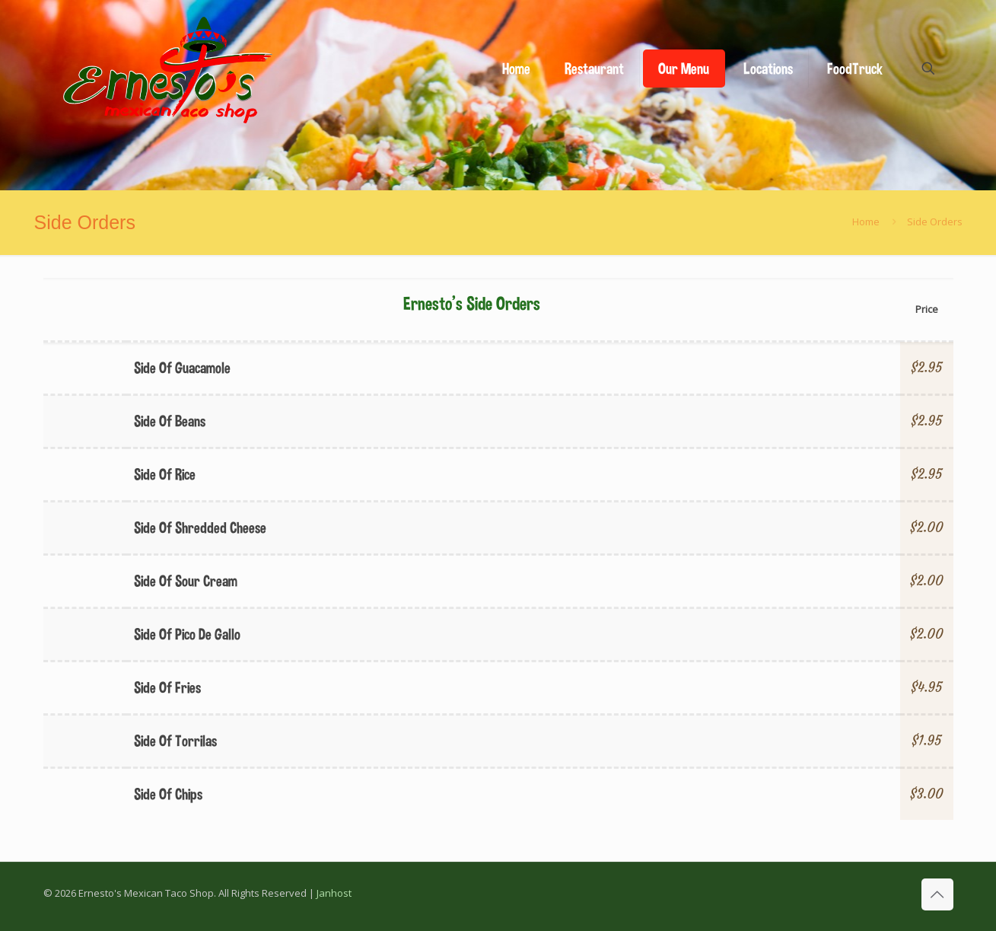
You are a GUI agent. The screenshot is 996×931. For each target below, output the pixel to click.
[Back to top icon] (937, 894)
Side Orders (935, 221)
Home (866, 221)
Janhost (334, 893)
